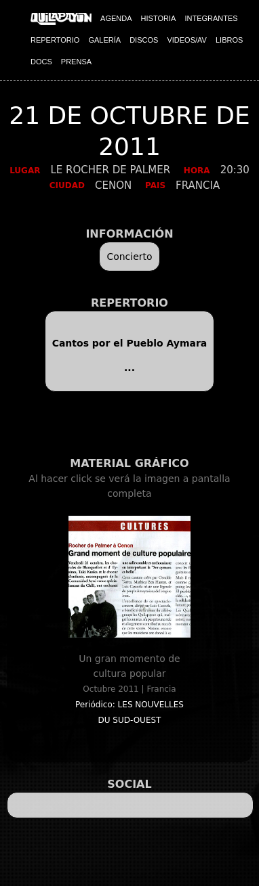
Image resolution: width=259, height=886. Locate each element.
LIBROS (229, 40)
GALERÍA (104, 40)
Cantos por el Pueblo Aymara (129, 343)
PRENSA (76, 62)
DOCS (41, 62)
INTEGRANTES (210, 18)
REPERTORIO (55, 40)
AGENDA (116, 18)
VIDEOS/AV (186, 40)
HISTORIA (158, 18)
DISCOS (144, 40)
